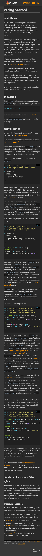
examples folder (11, 142)
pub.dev (32, 115)
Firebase (9, 526)
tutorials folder (21, 135)
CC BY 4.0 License (34, 541)
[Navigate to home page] (12, 3)
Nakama (9, 520)
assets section (18, 353)
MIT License (21, 543)
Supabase (10, 533)
